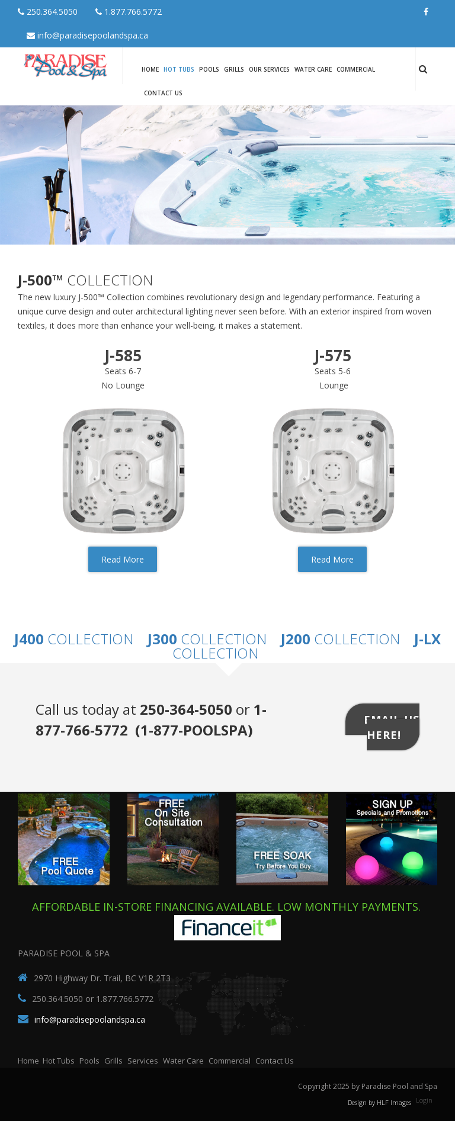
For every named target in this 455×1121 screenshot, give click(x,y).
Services (142, 1060)
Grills (234, 69)
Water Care (313, 69)
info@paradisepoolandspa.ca (87, 35)
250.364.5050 (48, 11)
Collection (73, 638)
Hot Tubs (179, 69)
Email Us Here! (391, 726)
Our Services (269, 69)
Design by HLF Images (379, 1102)
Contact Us (163, 93)
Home (150, 69)
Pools (209, 69)
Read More (122, 559)
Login (424, 1100)
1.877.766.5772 (128, 11)
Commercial (356, 69)
